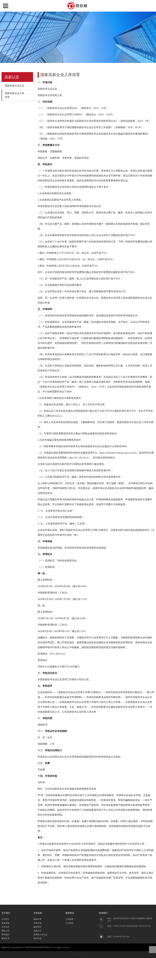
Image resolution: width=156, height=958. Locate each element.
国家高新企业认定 (14, 85)
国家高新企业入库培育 (14, 95)
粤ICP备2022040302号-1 (78, 954)
